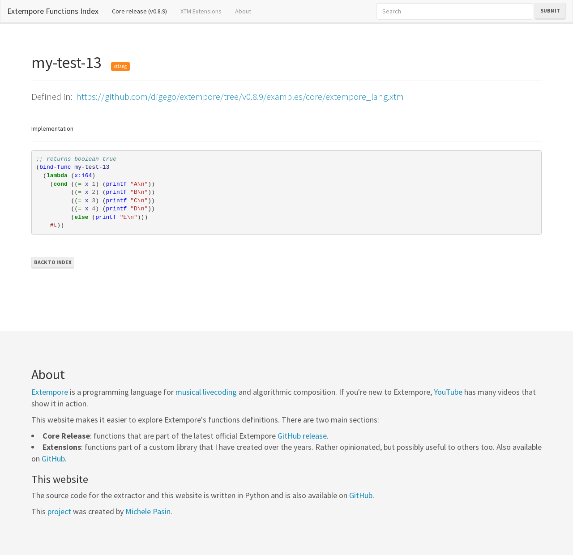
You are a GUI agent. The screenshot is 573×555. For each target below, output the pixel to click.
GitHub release (302, 436)
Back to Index (53, 262)
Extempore (49, 392)
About (243, 11)
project (59, 511)
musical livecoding (206, 392)
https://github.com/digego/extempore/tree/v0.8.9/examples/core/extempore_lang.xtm (240, 96)
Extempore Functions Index (52, 11)
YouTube (448, 392)
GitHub (53, 458)
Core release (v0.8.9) (143, 10)
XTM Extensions (201, 11)
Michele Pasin (148, 511)
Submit (550, 10)
